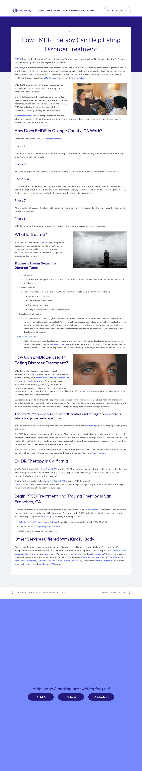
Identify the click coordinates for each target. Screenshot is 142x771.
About (49, 11)
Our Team (56, 11)
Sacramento (113, 557)
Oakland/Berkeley (28, 560)
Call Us (42, 697)
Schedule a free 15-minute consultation (37, 522)
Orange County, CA (72, 560)
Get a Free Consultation (117, 11)
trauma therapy (76, 554)
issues (17, 554)
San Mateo (56, 560)
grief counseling (95, 554)
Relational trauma (58, 344)
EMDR (18, 59)
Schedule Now (103, 697)
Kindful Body (45, 516)
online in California (103, 560)
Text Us (73, 697)
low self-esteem (119, 550)
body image (91, 425)
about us (19, 564)
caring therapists (92, 509)
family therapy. (99, 453)
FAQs (53, 564)
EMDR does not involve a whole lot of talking (65, 77)
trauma (43, 242)
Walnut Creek (44, 560)
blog (44, 564)
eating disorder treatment (93, 557)
